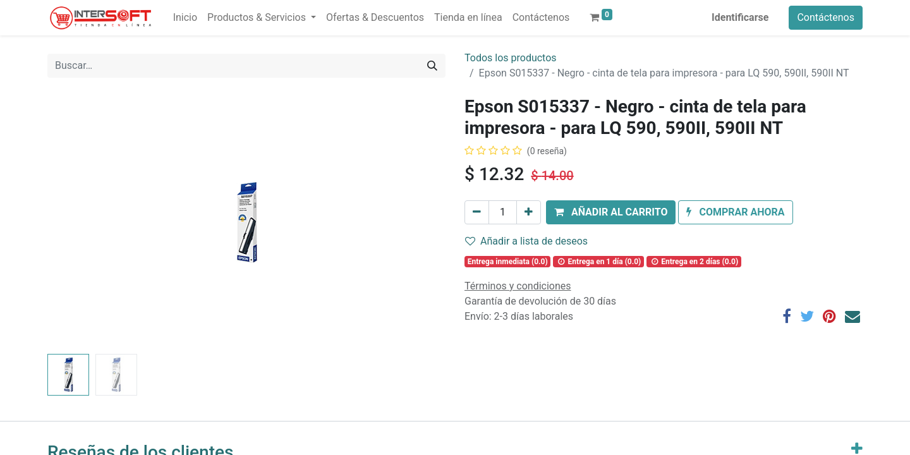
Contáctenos (825, 17)
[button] (611, 212)
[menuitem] (185, 17)
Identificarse (740, 17)
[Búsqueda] (432, 66)
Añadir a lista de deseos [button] (526, 241)
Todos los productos (510, 58)
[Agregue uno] (528, 212)
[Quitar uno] (476, 212)
